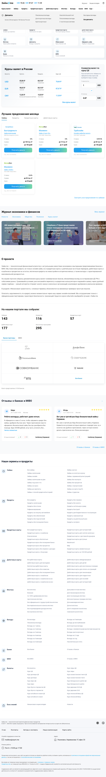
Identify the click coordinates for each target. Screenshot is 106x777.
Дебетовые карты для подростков (79, 575)
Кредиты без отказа (34, 506)
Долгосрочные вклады (75, 626)
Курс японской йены (74, 697)
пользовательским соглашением (31, 757)
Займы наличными (33, 473)
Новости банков (12, 241)
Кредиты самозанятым (75, 516)
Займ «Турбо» (8, 169)
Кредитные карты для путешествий (79, 530)
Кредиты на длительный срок (77, 519)
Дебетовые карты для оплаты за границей (81, 569)
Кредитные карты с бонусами (37, 552)
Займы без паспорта (74, 479)
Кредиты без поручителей (36, 519)
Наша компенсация (50, 730)
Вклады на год (72, 638)
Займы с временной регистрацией (78, 476)
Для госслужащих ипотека (76, 596)
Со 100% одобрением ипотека (37, 596)
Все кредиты (31, 500)
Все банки (78, 378)
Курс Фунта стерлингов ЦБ (36, 687)
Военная (30, 593)
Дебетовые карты (52, 9)
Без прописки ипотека (34, 612)
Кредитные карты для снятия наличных (80, 533)
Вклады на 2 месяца (34, 629)
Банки (81, 9)
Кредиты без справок (74, 500)
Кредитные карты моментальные (78, 549)
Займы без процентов (74, 482)
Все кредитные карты (34, 530)
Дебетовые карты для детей (76, 563)
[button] (103, 3)
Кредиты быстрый (73, 509)
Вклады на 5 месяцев (34, 638)
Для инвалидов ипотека (75, 602)
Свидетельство (6, 764)
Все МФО (30, 659)
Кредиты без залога (74, 503)
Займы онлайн (32, 476)
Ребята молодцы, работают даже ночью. (22, 417)
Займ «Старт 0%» (44, 133)
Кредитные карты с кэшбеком (37, 533)
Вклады (73, 9)
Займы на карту (32, 486)
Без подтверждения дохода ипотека (39, 608)
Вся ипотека (31, 589)
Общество (28, 217)
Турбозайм (78, 130)
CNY (35, 3)
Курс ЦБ (58, 74)
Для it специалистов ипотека (77, 608)
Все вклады (31, 619)
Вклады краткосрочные (75, 632)
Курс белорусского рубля (75, 684)
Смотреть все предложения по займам (89, 198)
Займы (16, 9)
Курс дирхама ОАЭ (73, 690)
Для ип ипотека (72, 605)
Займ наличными (10, 133)
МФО (86, 9)
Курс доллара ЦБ (33, 674)
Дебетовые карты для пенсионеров (79, 572)
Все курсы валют (69, 102)
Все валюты (31, 668)
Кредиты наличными (34, 503)
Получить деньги (18, 150)
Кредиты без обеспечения (36, 516)
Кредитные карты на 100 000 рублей (79, 552)
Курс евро (30, 684)
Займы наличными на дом (36, 479)
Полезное (40, 217)
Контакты (14, 730)
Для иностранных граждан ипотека (79, 599)
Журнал (84, 3)
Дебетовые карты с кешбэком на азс (40, 579)
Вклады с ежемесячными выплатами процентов (83, 629)
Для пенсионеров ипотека (76, 593)
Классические (32, 536)
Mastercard (71, 542)
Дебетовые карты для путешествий (79, 582)
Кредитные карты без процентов (38, 545)
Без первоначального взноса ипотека (40, 605)
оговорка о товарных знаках (46, 762)
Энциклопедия (94, 3)
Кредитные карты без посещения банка (40, 542)
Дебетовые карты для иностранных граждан (82, 566)
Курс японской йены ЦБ (75, 693)
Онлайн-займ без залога (82, 133)
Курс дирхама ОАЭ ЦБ (74, 687)
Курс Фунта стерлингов (35, 690)
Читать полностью (10, 430)
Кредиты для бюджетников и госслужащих (81, 512)
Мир (68, 545)
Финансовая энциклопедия (36, 704)
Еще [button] (90, 9)
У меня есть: (85, 81)
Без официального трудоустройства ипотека (42, 602)
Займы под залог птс (34, 482)
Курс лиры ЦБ (71, 668)
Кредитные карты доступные (77, 539)
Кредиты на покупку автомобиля (38, 512)
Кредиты (24, 9)
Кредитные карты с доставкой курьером (81, 536)
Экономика (16, 217)
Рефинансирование (34, 509)
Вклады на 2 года (73, 635)
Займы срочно (72, 470)
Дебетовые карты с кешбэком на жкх (40, 582)
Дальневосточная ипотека (76, 589)
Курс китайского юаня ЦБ (36, 693)
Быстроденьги (10, 130)
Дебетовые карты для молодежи (38, 563)
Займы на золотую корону (76, 473)
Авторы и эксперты (30, 730)
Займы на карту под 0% (75, 489)
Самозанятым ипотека (75, 612)
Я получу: (84, 94)
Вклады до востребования (76, 623)
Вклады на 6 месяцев (34, 642)
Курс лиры (70, 671)
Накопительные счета (74, 642)
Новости (5, 217)
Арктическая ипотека (34, 599)
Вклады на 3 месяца (34, 632)
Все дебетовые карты (34, 560)
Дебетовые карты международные (79, 560)
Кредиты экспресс (73, 522)
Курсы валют (6, 9)
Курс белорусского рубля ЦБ (77, 681)
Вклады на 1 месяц (33, 626)
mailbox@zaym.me (12, 740)
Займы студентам (73, 492)
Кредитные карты (37, 9)
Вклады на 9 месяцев (74, 619)
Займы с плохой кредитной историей (39, 492)
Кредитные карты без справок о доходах (41, 549)
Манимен (43, 130)
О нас (4, 730)
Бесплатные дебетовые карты (37, 566)
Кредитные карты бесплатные (37, 539)
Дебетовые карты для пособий (77, 579)
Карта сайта (66, 730)
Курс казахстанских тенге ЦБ (77, 674)
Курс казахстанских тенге (76, 678)
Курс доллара (32, 678)
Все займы (31, 470)
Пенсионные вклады (34, 623)
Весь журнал (99, 212)
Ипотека (64, 9)
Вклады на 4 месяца (34, 635)
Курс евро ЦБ (31, 681)
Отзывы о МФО (98, 447)
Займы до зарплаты (34, 489)
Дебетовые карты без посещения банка (41, 572)
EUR (27, 3)
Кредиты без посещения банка (37, 522)
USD (18, 3)
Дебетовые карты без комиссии (38, 569)
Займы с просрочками (74, 486)
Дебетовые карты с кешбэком (37, 575)
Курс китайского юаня (35, 697)
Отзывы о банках (83, 447)
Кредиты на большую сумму (76, 506)
